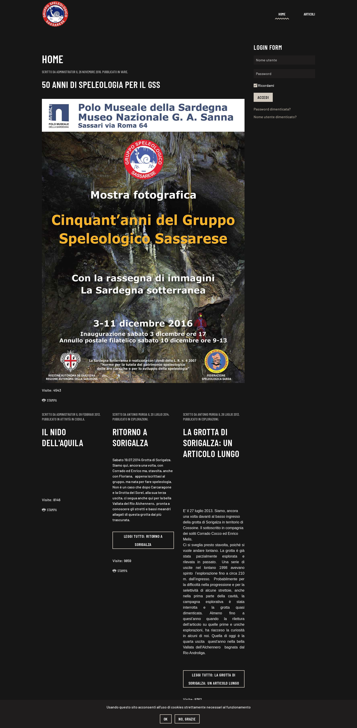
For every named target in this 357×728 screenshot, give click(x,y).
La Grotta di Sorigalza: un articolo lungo (211, 442)
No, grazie (187, 718)
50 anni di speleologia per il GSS (101, 84)
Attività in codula (72, 419)
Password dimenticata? (272, 109)
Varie (124, 72)
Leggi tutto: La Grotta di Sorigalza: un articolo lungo (214, 678)
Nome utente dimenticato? (275, 117)
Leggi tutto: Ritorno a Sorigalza (143, 540)
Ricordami (264, 85)
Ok (166, 718)
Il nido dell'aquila (62, 437)
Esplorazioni (139, 419)
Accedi (263, 97)
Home (282, 14)
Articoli (309, 14)
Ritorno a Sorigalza (130, 437)
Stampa (49, 400)
